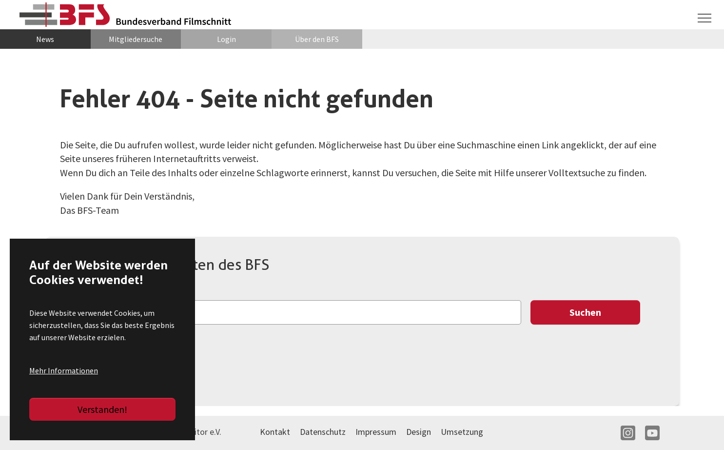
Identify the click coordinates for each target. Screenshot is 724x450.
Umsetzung (462, 431)
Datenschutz (323, 431)
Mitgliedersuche (135, 39)
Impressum (375, 431)
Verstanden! (102, 409)
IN (628, 433)
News (45, 39)
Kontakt (275, 431)
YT (652, 433)
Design (418, 431)
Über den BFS (317, 39)
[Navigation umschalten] (704, 18)
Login (226, 39)
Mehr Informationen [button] (63, 370)
